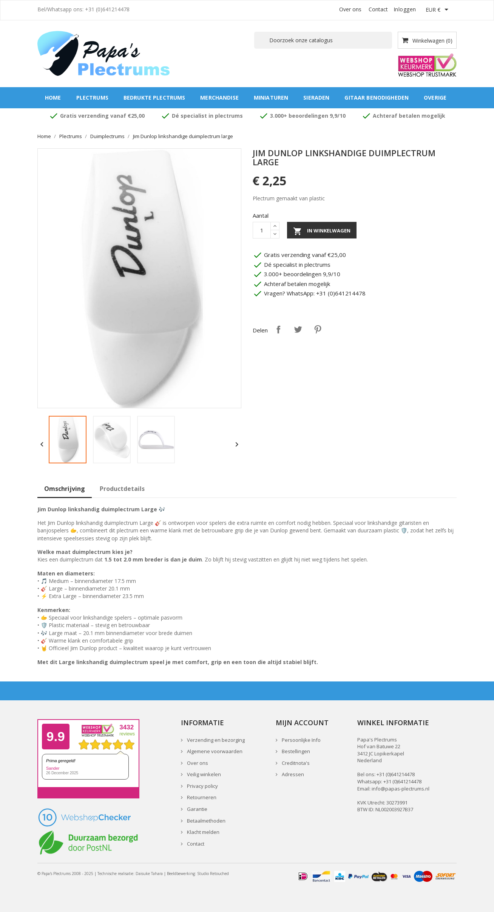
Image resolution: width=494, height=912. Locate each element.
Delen (278, 329)
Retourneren (201, 797)
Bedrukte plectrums (154, 97)
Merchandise (219, 97)
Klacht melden (202, 832)
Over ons (350, 9)
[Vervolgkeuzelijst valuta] (438, 10)
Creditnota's (295, 763)
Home (53, 97)
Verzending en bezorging (215, 740)
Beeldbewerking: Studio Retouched (198, 873)
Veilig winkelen (203, 774)
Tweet (298, 329)
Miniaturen (271, 97)
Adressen (292, 774)
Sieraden (316, 97)
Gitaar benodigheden (376, 97)
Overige (435, 97)
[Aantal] (262, 230)
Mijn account (302, 722)
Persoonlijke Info (301, 740)
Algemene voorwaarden (214, 751)
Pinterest (317, 329)
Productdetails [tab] (122, 488)
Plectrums (92, 97)
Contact (378, 9)
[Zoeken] (323, 40)
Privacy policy (202, 786)
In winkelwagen (321, 231)
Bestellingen (295, 751)
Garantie (196, 809)
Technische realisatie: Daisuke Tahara (130, 873)
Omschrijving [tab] (64, 488)
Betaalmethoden (205, 820)
